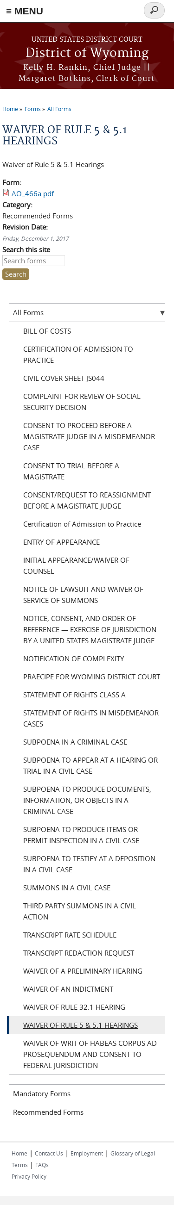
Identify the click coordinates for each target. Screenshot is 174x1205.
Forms (33, 108)
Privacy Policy (29, 1176)
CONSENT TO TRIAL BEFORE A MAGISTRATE (71, 471)
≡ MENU (24, 11)
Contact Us (49, 1153)
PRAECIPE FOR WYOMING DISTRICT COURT (91, 676)
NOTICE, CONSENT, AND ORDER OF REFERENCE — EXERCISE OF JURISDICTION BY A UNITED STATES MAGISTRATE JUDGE (89, 629)
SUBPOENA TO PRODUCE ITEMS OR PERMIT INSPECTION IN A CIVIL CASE (81, 835)
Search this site (26, 249)
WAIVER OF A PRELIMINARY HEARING (82, 970)
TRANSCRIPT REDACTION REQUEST (78, 952)
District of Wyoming (87, 53)
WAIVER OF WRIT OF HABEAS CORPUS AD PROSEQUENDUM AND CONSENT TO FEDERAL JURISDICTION (90, 1054)
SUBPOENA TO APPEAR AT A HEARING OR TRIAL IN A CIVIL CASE (90, 765)
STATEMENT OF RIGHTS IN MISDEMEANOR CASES (91, 718)
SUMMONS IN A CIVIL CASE (66, 887)
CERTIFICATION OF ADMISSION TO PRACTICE (78, 354)
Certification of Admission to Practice (82, 523)
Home (10, 108)
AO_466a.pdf (33, 193)
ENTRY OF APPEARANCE (61, 542)
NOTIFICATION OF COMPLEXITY (73, 658)
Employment (87, 1153)
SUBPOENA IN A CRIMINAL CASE (75, 741)
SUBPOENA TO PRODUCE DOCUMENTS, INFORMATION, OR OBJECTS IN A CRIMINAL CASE (87, 800)
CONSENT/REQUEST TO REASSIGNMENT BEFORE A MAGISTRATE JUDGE (87, 500)
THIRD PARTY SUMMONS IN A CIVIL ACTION (79, 911)
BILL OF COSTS (47, 330)
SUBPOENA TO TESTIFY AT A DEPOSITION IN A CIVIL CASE (89, 864)
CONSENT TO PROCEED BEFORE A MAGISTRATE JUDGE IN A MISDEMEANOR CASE (89, 436)
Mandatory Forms (42, 1093)
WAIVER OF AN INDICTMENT (68, 989)
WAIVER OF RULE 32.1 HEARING (74, 1007)
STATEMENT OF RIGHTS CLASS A (74, 694)
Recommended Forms (48, 1112)
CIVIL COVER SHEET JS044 (63, 378)
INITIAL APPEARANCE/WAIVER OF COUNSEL (76, 565)
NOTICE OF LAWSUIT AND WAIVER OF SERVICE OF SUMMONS (83, 594)
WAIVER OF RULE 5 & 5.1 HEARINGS (80, 1025)
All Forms (59, 108)
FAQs (42, 1164)
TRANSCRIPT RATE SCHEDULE (69, 934)
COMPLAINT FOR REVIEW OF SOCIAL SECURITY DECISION (82, 401)
